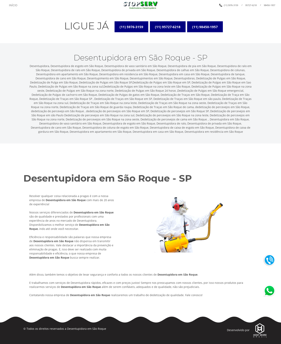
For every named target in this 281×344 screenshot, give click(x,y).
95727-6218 (251, 5)
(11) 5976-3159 (231, 5)
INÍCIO (13, 5)
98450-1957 (269, 5)
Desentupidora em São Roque (86, 329)
